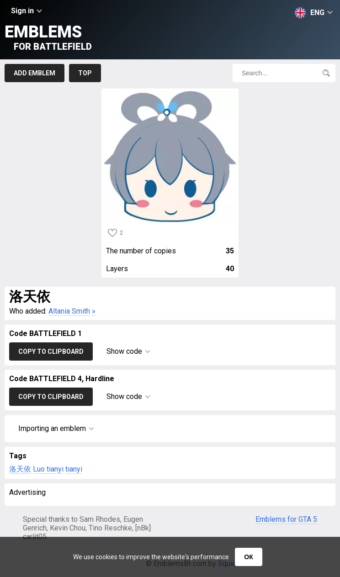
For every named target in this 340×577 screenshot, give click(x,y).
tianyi (73, 469)
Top (85, 73)
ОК (248, 557)
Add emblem (34, 73)
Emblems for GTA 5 (286, 519)
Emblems (48, 37)
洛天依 (20, 469)
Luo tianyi (48, 469)
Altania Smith (69, 311)
